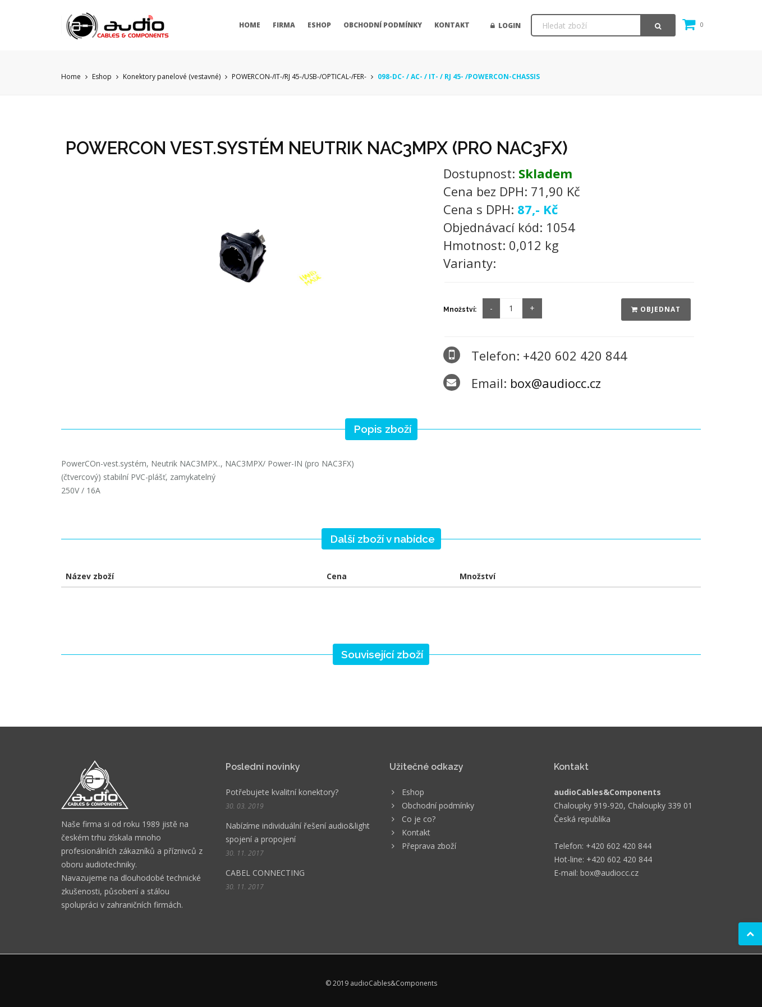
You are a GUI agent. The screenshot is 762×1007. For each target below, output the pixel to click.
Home (249, 25)
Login (505, 25)
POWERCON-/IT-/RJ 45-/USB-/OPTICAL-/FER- (300, 76)
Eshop (319, 25)
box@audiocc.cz (555, 383)
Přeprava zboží (429, 845)
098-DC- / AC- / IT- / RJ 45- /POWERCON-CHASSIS (459, 76)
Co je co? (418, 819)
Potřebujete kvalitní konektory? (282, 792)
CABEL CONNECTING (265, 872)
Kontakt (452, 25)
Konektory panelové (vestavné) (172, 76)
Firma (284, 25)
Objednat (656, 309)
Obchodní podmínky (382, 25)
